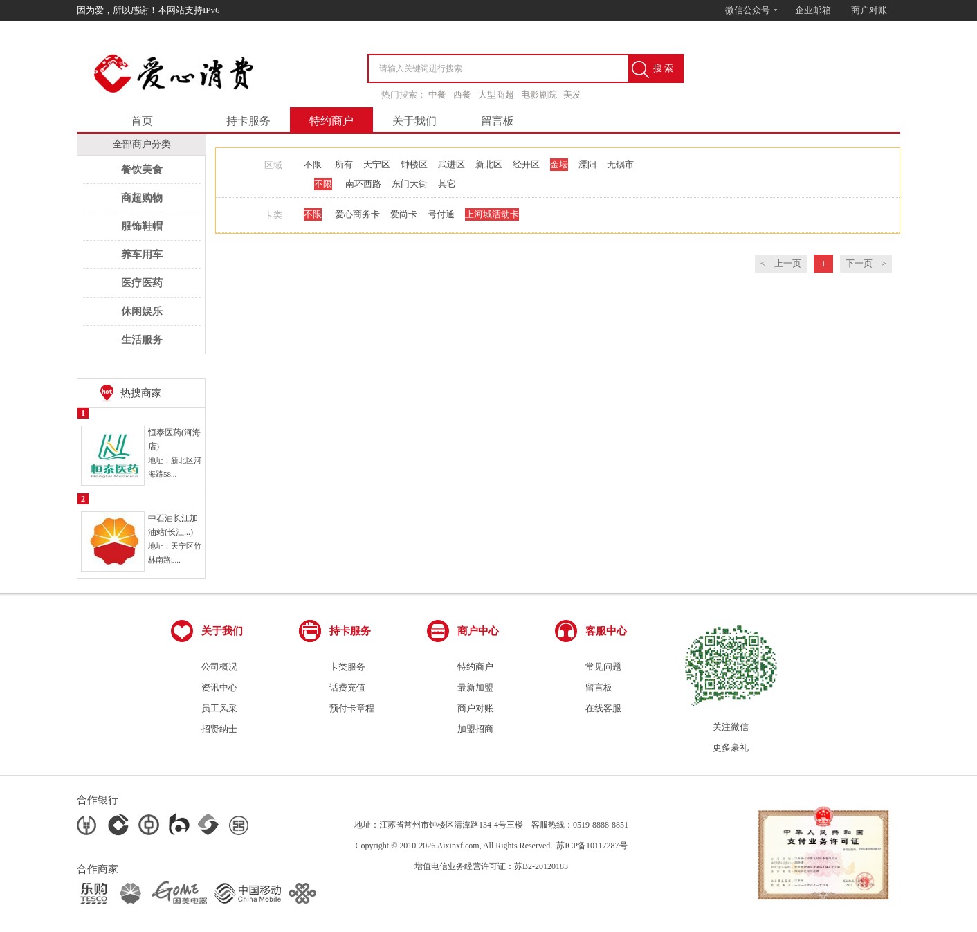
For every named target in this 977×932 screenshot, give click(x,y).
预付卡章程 (351, 708)
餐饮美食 (142, 169)
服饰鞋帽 (142, 226)
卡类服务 (347, 666)
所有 (344, 164)
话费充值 (347, 687)
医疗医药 (142, 283)
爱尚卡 (403, 214)
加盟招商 (475, 729)
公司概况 (219, 666)
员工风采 (219, 708)
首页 (142, 121)
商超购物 (142, 197)
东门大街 (410, 184)
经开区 (526, 164)
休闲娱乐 (142, 311)
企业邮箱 (813, 10)
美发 (572, 94)
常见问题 (603, 666)
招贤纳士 (219, 729)
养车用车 (142, 254)
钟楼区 (414, 164)
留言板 (497, 121)
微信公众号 (751, 10)
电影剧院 (539, 94)
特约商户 (331, 121)
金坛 (559, 164)
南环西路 (363, 184)
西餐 (462, 94)
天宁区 (376, 164)
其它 (447, 184)
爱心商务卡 (357, 214)
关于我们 (414, 121)
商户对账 (869, 10)
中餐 (437, 94)
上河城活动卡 (492, 214)
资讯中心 (219, 687)
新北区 (488, 164)
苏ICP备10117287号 (591, 845)
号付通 (441, 214)
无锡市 (620, 164)
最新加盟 (475, 687)
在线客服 (603, 708)
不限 (313, 164)
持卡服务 (248, 121)
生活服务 (142, 339)
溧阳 (587, 164)
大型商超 (496, 94)
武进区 (451, 164)
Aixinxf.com (458, 845)
